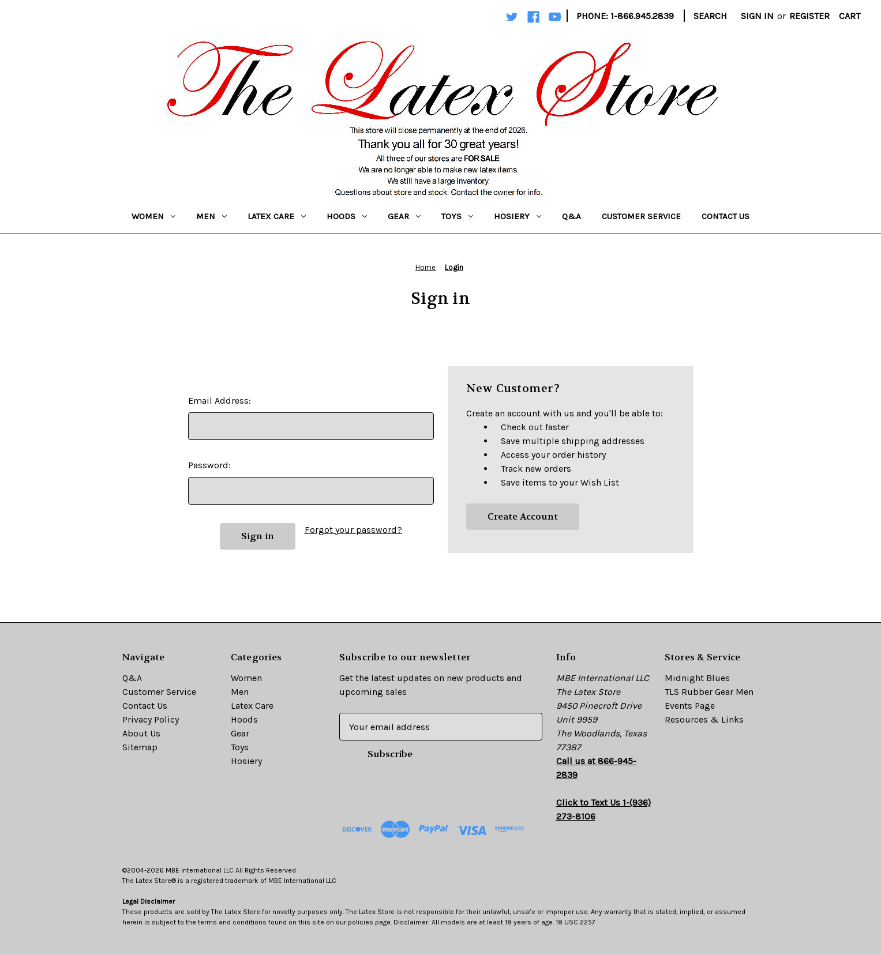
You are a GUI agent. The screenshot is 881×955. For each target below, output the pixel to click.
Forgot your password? (353, 529)
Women (153, 216)
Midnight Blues (697, 677)
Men (211, 216)
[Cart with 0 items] (849, 16)
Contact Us (725, 216)
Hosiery (517, 216)
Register (809, 15)
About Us (141, 733)
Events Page (690, 705)
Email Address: (219, 400)
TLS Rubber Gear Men (709, 691)
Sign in (757, 15)
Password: (209, 465)
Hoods (347, 216)
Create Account (523, 516)
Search (710, 15)
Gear (404, 216)
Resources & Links (704, 719)
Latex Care (277, 216)
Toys (457, 216)
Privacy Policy (150, 719)
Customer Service (641, 216)
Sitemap (140, 747)
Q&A (571, 216)
